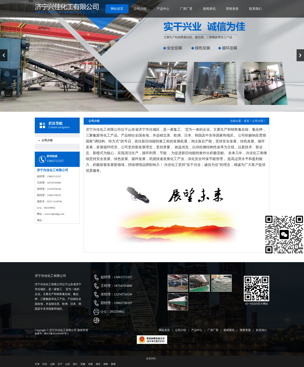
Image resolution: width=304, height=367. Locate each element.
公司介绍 (140, 8)
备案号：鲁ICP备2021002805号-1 (52, 333)
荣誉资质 (232, 8)
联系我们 (255, 8)
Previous (3, 55)
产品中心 (163, 8)
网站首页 (117, 8)
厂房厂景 (186, 8)
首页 (246, 121)
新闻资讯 (209, 8)
